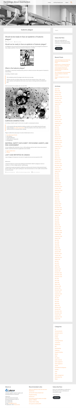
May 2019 (57, 221)
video (56, 371)
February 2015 (58, 307)
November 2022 (58, 142)
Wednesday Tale (58, 377)
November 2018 (58, 232)
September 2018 (58, 236)
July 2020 (57, 194)
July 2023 (57, 127)
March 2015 (57, 305)
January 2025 (58, 117)
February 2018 (58, 249)
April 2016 (57, 282)
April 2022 (57, 155)
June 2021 (57, 175)
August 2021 (57, 171)
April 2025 (57, 111)
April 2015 (57, 303)
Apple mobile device (10, 150)
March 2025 (57, 113)
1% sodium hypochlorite (19, 127)
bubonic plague (24, 172)
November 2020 (58, 186)
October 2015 (58, 292)
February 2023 (58, 136)
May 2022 (57, 154)
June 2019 (57, 219)
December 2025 (58, 96)
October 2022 (58, 144)
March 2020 (57, 201)
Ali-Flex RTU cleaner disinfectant (36, 392)
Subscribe (58, 48)
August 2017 (57, 259)
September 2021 (58, 169)
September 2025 (58, 102)
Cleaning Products (59, 340)
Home (49, 2)
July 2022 (57, 150)
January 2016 (57, 288)
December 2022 (58, 140)
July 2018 (57, 240)
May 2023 (57, 131)
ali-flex (19, 172)
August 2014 (57, 318)
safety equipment (58, 361)
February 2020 (58, 203)
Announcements (58, 331)
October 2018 (58, 234)
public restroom (58, 359)
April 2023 (57, 132)
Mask (56, 356)
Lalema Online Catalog (34, 401)
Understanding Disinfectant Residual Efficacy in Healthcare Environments (61, 69)
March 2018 (57, 247)
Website (8, 152)
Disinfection (12, 172)
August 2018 (57, 238)
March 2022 (57, 157)
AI (55, 329)
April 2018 (57, 246)
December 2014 (58, 311)
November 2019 (58, 209)
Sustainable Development (60, 367)
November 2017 (58, 253)
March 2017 (57, 267)
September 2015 (58, 293)
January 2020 (58, 205)
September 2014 (58, 316)
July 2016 (57, 278)
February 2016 (58, 286)
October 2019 (58, 211)
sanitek (56, 365)
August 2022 (57, 148)
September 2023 (58, 123)
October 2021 (58, 167)
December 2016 (58, 272)
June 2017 (57, 263)
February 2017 (58, 269)
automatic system (59, 333)
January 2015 (57, 309)
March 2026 (57, 90)
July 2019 (57, 217)
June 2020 (57, 196)
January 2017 (57, 270)
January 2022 (58, 161)
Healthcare (57, 350)
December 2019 (58, 207)
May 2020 (57, 198)
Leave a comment (36, 172)
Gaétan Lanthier (18, 41)
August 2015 (57, 295)
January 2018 (57, 251)
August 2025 (57, 104)
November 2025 (58, 98)
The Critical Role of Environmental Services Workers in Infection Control (62, 74)
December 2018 (58, 230)
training (56, 369)
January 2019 (57, 228)
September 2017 (58, 257)
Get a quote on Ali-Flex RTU (35, 403)
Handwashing (58, 348)
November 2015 (58, 290)
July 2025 (57, 106)
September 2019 (58, 213)
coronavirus (57, 342)
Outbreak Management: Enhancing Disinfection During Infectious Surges (62, 61)
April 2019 (57, 223)
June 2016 (57, 280)
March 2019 (57, 224)
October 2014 (58, 314)
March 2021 (57, 180)
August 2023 (57, 125)
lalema (28, 172)
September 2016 (58, 276)
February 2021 (58, 182)
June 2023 (57, 129)
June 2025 (57, 108)
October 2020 (58, 188)
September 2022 (58, 146)
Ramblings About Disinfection (17, 2)
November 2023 (58, 119)
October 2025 (58, 100)
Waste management (59, 375)
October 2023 (58, 121)
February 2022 (58, 159)
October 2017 (58, 255)
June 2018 (57, 242)
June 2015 (57, 299)
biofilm (56, 336)
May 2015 (57, 301)
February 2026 (58, 92)
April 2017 (57, 265)
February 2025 (58, 115)
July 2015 (57, 297)
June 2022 (57, 152)
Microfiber (57, 358)
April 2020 (57, 200)
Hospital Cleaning (59, 352)
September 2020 (58, 190)
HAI (55, 346)
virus (56, 373)
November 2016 (58, 274)
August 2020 (57, 192)
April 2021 (57, 178)
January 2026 (58, 94)
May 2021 (57, 177)
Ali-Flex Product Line (58, 2)
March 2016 (57, 284)
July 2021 (57, 173)
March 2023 (57, 134)
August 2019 (57, 215)
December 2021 (58, 163)
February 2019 (58, 226)
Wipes (56, 379)
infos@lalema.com (12, 403)
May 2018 (57, 244)
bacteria (8, 172)
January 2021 (58, 184)
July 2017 (57, 261)
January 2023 (58, 138)
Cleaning (57, 338)
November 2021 (58, 165)
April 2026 (57, 88)
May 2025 (57, 109)
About (67, 2)
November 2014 (58, 313)
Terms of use (17, 404)
